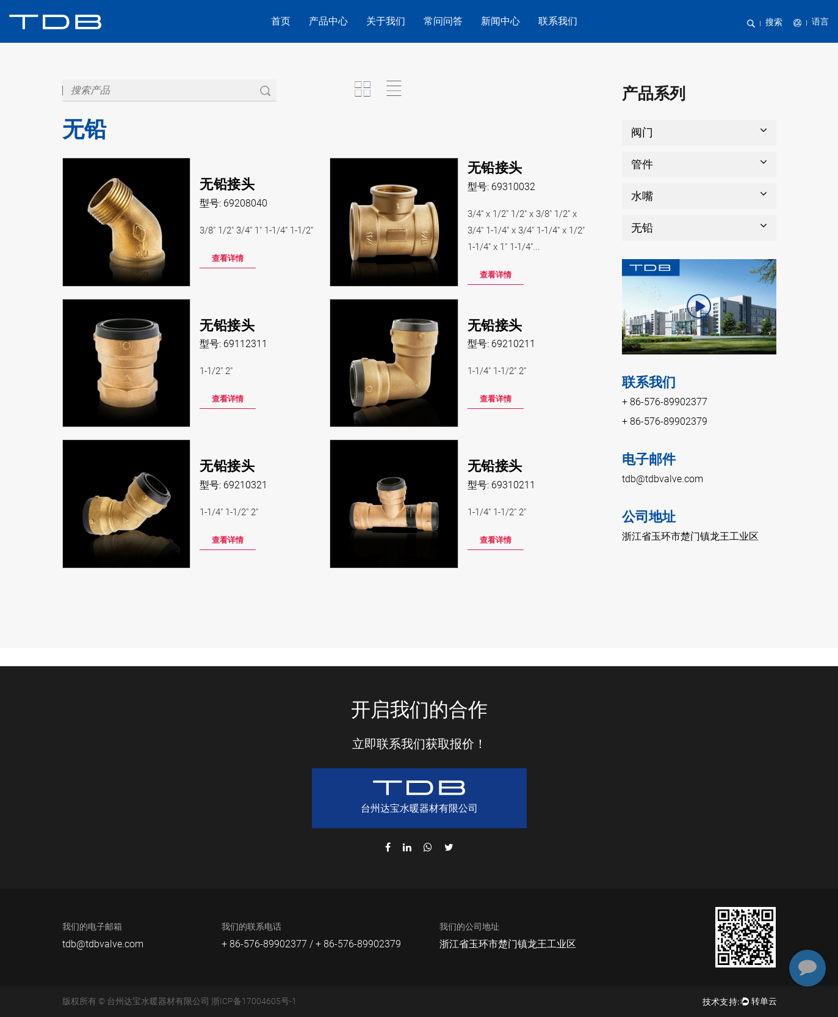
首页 (281, 21)
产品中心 (328, 21)
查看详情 (228, 258)
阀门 (699, 132)
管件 (699, 163)
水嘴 (699, 195)
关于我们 (385, 21)
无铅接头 (227, 184)
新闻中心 (500, 21)
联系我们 (557, 21)
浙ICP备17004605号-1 (254, 1001)
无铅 (699, 227)
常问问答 (443, 21)
